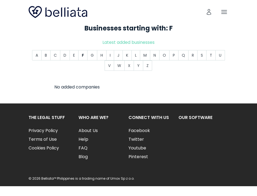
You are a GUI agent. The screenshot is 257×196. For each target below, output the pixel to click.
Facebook (139, 130)
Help (83, 139)
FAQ (83, 148)
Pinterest (138, 157)
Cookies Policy (44, 148)
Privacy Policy (43, 130)
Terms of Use (43, 139)
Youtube (137, 148)
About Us (88, 130)
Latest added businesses (128, 42)
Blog (83, 157)
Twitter (136, 139)
